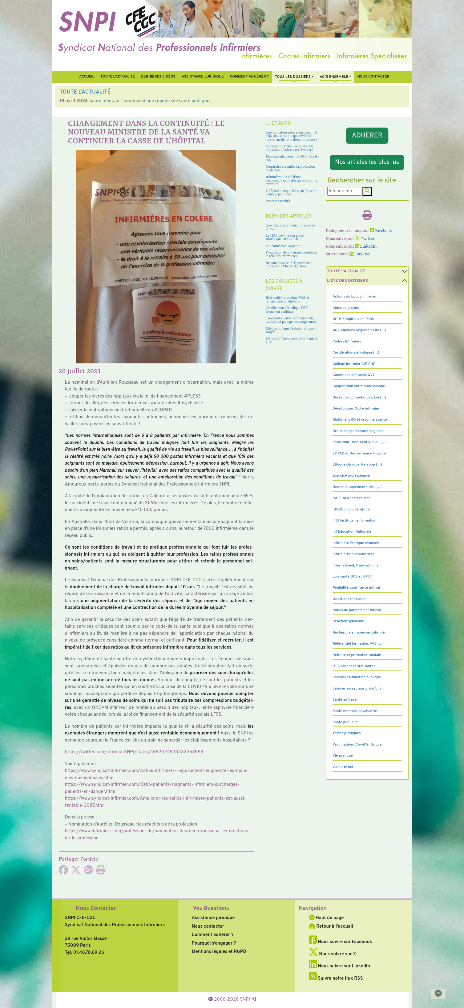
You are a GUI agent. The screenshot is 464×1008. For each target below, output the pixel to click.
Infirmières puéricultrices (353, 554)
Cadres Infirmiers (347, 341)
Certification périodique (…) (356, 352)
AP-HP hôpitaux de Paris (353, 319)
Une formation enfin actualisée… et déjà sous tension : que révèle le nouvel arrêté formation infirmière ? (291, 136)
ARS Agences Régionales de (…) (359, 330)
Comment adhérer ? (213, 935)
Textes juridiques (347, 733)
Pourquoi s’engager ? (214, 943)
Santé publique (345, 722)
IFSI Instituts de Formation (354, 520)
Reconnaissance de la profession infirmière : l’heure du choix (289, 265)
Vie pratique (343, 755)
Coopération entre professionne (359, 386)
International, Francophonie (356, 565)
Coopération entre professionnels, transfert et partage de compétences (291, 320)
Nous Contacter (96, 908)
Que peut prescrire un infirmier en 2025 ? (290, 227)
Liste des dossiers (347, 280)
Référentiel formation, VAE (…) (358, 643)
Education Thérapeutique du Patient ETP (291, 341)
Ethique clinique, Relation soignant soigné (291, 330)
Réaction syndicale (348, 621)
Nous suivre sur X (332, 954)
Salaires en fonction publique (357, 677)
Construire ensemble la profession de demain (290, 168)
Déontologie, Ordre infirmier (356, 408)
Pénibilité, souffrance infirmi (356, 587)
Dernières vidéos (158, 76)
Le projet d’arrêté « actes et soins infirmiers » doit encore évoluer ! (289, 148)
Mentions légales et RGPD (219, 952)
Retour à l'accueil (331, 927)
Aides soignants (346, 308)
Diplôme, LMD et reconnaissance (360, 419)
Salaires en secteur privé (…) (357, 688)
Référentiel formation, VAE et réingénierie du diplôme (287, 299)
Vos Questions (211, 908)
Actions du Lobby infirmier (355, 296)
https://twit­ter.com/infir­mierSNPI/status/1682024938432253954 (134, 752)
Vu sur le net (343, 767)
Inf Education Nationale (352, 531)
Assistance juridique (203, 76)
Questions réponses (349, 599)
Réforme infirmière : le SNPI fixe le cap (292, 158)
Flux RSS (359, 254)
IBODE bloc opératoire (351, 509)
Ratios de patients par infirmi (357, 610)
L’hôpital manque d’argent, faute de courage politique (291, 193)
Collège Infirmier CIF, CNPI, (355, 364)
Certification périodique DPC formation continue (287, 310)
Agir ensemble (334, 76)
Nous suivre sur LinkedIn (339, 966)
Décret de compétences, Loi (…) (359, 397)
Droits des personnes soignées (358, 431)
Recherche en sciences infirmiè (359, 632)
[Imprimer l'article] (100, 872)
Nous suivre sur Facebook (340, 942)
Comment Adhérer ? (249, 76)
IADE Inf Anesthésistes (351, 498)
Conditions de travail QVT (354, 375)
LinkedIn (366, 246)
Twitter (365, 239)
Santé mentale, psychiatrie (355, 711)
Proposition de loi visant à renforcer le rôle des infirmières (291, 254)
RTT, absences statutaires (354, 666)
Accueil (86, 76)
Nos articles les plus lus (367, 162)
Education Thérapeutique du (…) (360, 442)
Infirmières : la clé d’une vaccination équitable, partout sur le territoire (291, 180)
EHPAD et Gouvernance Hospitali (360, 453)
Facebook (381, 231)
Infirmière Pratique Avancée (356, 543)
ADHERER (367, 135)
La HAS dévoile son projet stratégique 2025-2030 (285, 237)
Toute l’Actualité (117, 76)
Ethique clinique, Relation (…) (357, 464)
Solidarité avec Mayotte (283, 246)
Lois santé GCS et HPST (352, 576)
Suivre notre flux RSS (336, 979)
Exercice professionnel (351, 475)
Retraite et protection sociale (357, 655)
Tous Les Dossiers (293, 76)
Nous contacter (373, 76)
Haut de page (326, 918)
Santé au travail (346, 699)
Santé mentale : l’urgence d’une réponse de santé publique (149, 101)
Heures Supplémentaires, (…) (357, 487)
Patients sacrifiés (278, 201)
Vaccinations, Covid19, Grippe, (357, 744)
